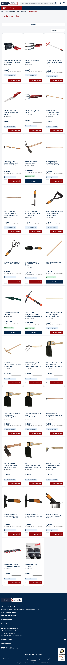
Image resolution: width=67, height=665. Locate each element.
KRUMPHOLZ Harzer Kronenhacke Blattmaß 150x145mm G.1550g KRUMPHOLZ (11, 163)
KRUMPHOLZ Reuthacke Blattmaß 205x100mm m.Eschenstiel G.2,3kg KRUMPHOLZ (53, 112)
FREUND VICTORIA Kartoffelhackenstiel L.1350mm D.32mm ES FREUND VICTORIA (10, 213)
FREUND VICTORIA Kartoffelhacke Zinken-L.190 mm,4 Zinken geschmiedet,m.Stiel (54, 415)
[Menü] (64, 649)
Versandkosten (32, 659)
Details (33, 181)
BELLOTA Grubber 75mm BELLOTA (32, 61)
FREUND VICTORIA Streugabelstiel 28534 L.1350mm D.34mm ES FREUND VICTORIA (52, 163)
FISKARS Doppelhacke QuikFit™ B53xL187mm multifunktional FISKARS (11, 516)
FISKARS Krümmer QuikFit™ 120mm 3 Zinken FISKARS (12, 263)
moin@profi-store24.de (8, 612)
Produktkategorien (10, 8)
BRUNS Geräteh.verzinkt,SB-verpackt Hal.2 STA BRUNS (12, 61)
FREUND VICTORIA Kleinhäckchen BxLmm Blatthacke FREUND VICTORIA (10, 465)
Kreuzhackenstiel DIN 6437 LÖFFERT (54, 263)
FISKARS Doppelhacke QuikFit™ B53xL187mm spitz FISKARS (33, 516)
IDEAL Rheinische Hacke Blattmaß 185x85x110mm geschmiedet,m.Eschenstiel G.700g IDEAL (33, 465)
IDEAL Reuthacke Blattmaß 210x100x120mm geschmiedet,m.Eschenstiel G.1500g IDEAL (54, 364)
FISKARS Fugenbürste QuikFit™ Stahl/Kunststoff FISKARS (53, 516)
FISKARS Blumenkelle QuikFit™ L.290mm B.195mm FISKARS (33, 264)
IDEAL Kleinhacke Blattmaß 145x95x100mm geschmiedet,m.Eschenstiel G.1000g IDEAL (12, 415)
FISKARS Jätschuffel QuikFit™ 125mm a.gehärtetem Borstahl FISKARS (54, 213)
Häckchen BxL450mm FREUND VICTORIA (31, 162)
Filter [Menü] (33, 25)
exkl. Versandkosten (16, 71)
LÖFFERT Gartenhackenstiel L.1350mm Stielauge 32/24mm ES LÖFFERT (54, 314)
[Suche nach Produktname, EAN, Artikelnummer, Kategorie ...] (37, 3)
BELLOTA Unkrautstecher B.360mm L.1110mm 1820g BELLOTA (54, 62)
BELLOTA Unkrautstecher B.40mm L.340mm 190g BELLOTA (11, 112)
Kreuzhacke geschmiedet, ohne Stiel (11, 313)
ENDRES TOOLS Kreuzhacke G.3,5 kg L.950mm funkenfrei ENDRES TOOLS (12, 364)
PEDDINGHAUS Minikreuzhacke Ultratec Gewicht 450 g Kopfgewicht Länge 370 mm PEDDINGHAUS (33, 314)
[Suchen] (55, 3)
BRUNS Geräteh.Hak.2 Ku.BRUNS (31, 565)
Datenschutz (39, 654)
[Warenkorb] (64, 3)
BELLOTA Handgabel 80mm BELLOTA (33, 111)
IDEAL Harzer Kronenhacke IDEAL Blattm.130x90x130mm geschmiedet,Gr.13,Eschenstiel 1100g (33, 415)
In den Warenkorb (14, 80)
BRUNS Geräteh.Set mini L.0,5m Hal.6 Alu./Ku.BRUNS (12, 565)
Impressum (28, 654)
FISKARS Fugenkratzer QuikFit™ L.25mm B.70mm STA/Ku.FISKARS (32, 213)
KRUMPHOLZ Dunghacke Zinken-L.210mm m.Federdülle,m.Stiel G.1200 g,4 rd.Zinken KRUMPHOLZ (33, 364)
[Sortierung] (58, 30)
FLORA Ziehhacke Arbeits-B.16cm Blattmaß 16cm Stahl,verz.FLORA (53, 465)
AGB (33, 654)
